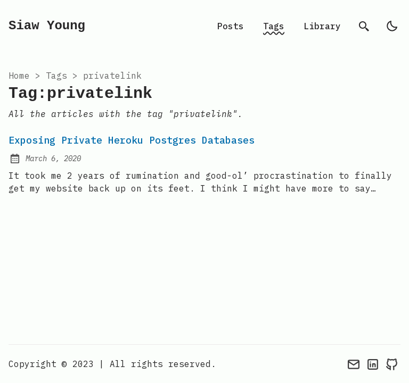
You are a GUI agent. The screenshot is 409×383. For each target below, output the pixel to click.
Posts (230, 26)
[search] (364, 26)
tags (56, 75)
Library (322, 26)
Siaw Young (47, 26)
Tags (273, 26)
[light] (391, 26)
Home (19, 75)
